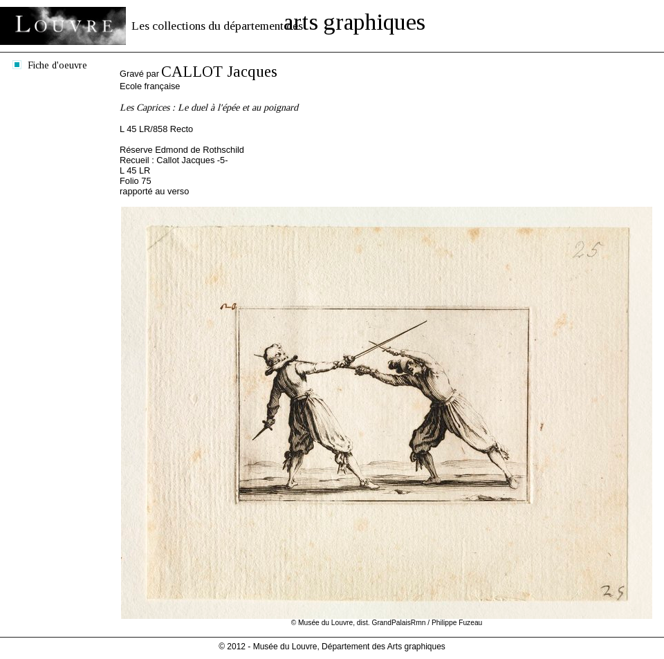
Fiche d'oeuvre (57, 65)
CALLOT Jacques (219, 71)
